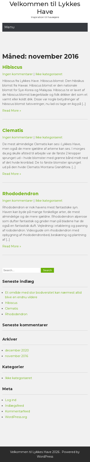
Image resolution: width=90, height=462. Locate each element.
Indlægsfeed (14, 406)
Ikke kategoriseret (48, 74)
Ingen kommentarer (17, 74)
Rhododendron (20, 193)
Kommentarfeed (17, 411)
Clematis (12, 130)
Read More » (11, 110)
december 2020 (17, 350)
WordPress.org (16, 417)
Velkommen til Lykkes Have (44, 7)
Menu (9, 27)
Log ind (10, 400)
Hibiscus (12, 67)
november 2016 (16, 356)
